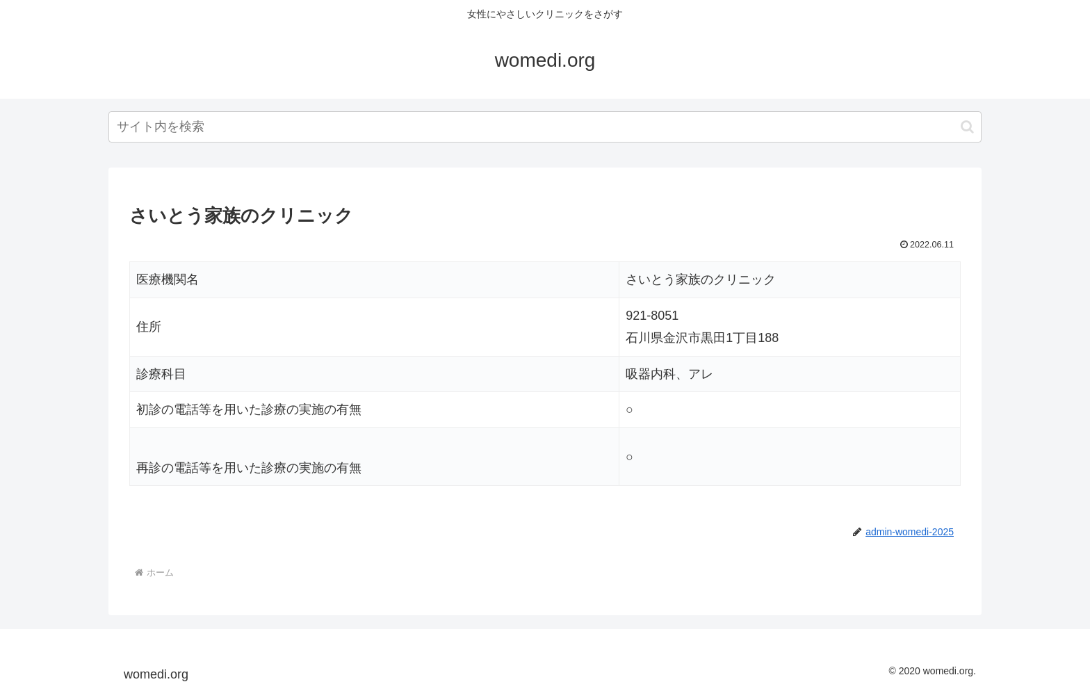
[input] (545, 127)
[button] (967, 127)
